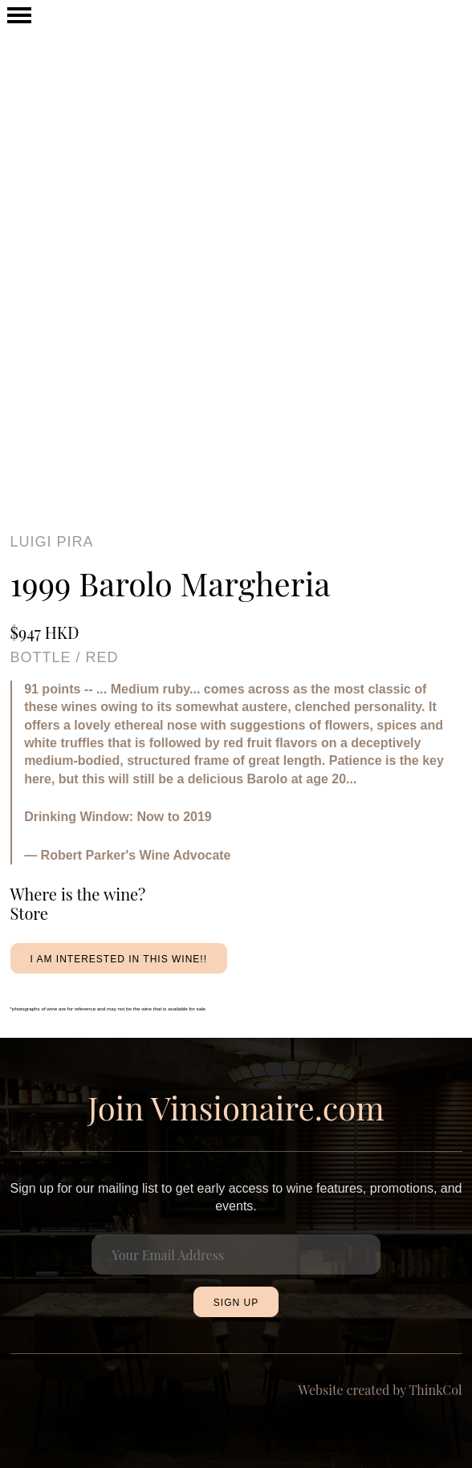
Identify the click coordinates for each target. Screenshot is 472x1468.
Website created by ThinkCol (380, 1389)
